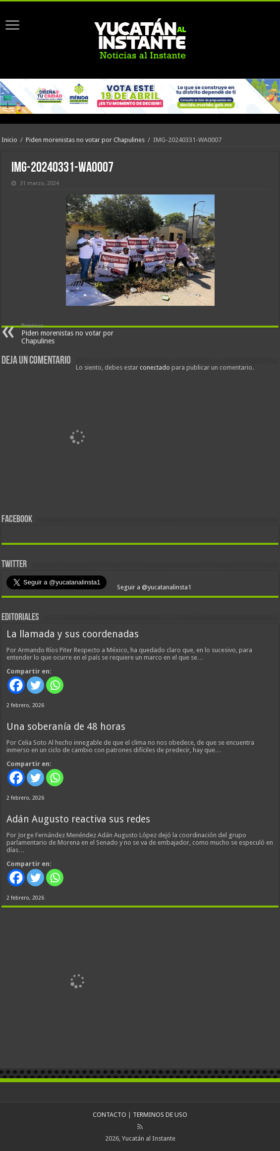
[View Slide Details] (78, 440)
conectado (155, 367)
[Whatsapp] (54, 685)
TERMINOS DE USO (160, 1114)
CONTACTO (109, 1114)
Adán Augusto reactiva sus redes (78, 819)
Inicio (9, 140)
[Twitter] (35, 685)
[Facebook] (16, 685)
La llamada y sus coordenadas (72, 634)
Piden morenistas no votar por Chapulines (85, 140)
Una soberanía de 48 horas (65, 726)
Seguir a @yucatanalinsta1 (153, 587)
